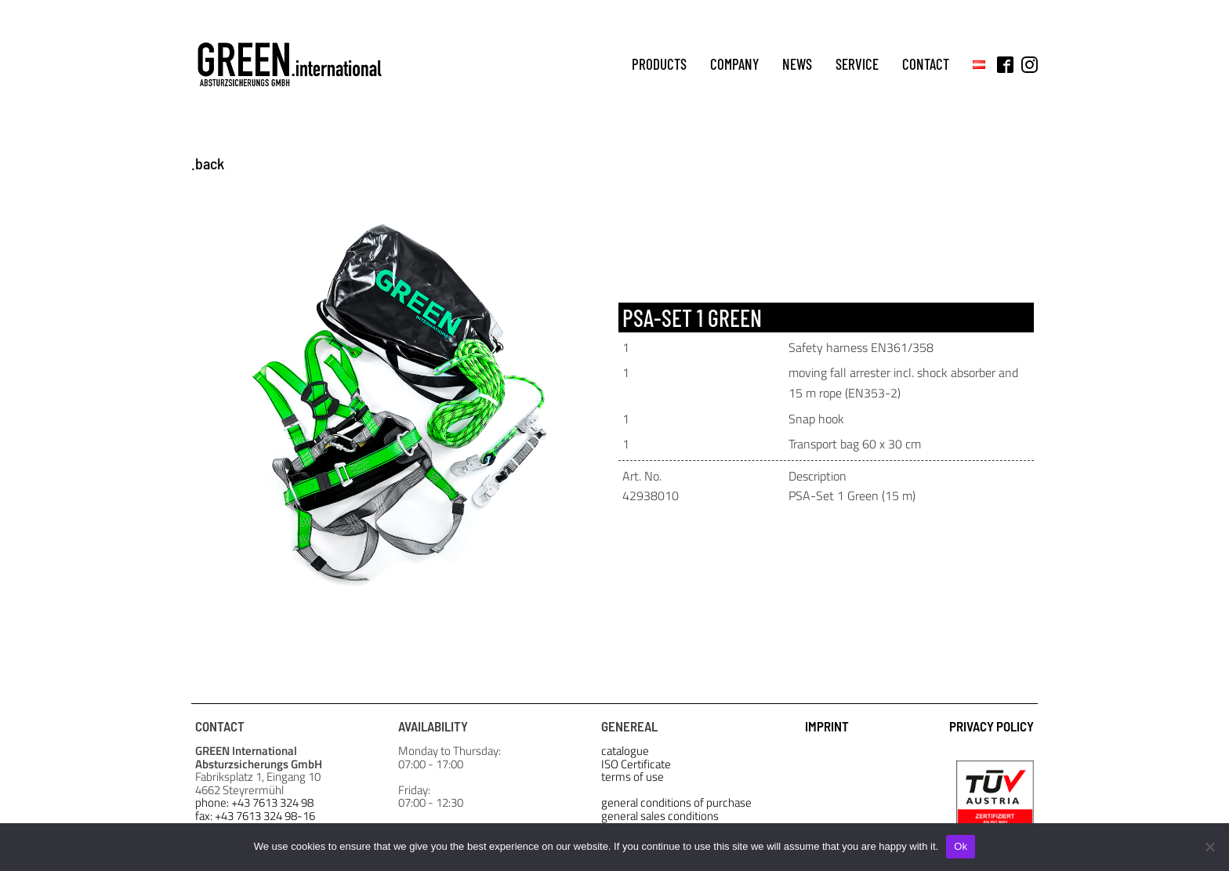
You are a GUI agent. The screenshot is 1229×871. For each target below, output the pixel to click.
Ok (960, 846)
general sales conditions (660, 816)
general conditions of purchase (676, 803)
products (659, 64)
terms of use (632, 777)
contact (925, 64)
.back (207, 163)
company (734, 64)
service (857, 64)
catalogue (625, 751)
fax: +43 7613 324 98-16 (255, 816)
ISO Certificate (636, 764)
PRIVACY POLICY (991, 726)
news (797, 64)
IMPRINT (827, 726)
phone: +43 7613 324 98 (254, 803)
